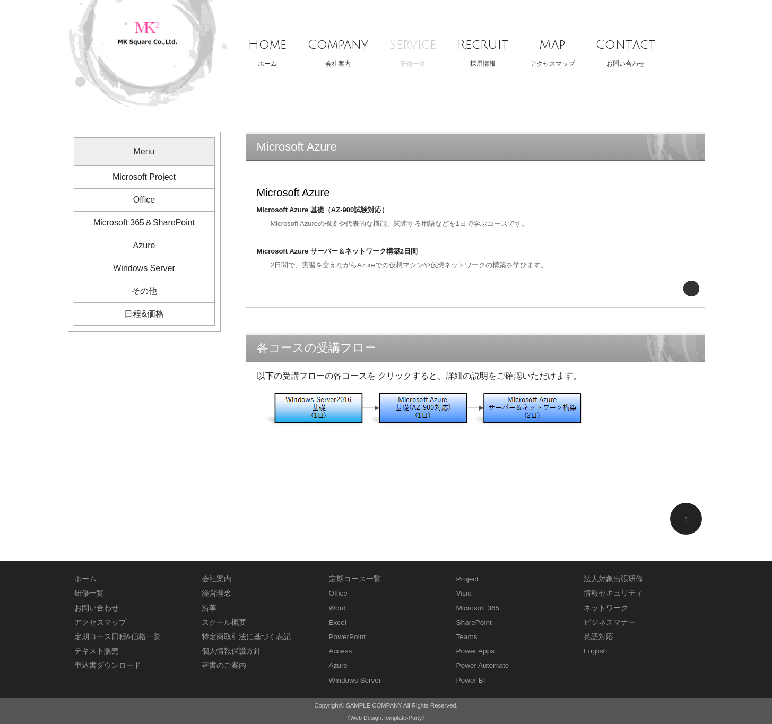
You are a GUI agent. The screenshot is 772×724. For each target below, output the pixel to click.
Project (467, 579)
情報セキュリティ (613, 593)
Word (337, 608)
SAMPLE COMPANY (374, 705)
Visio (464, 593)
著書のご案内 (224, 665)
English (596, 651)
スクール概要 (224, 622)
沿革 (209, 608)
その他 (144, 290)
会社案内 (338, 49)
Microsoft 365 (478, 608)
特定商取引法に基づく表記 (246, 637)
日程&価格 (144, 313)
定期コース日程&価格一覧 (117, 637)
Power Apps (475, 651)
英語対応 (598, 637)
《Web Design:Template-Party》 (386, 717)
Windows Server (144, 268)
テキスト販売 (96, 651)
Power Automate (482, 665)
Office (144, 199)
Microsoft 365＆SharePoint (144, 222)
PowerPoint (347, 637)
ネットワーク (606, 608)
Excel (337, 622)
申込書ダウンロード (107, 665)
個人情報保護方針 (231, 651)
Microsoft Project (144, 176)
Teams (467, 637)
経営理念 (216, 593)
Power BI (470, 680)
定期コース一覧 (355, 579)
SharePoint (474, 622)
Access (340, 651)
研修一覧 (412, 49)
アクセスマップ (552, 49)
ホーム (267, 49)
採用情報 (483, 49)
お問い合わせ (626, 49)
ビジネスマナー (610, 622)
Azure (144, 245)
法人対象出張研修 (613, 579)
